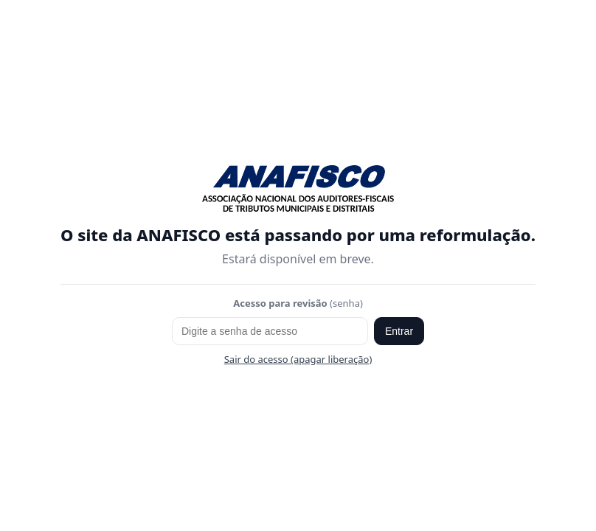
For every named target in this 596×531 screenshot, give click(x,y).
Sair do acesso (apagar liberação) (298, 359)
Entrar (399, 331)
